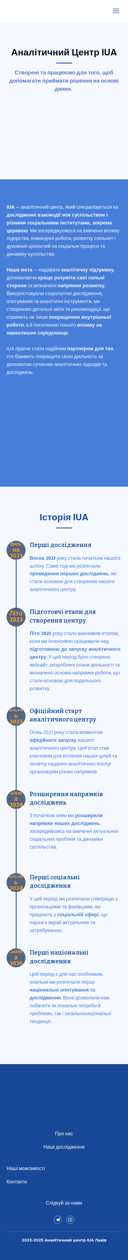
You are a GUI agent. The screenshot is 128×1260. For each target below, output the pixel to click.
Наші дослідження (64, 1147)
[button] (58, 1220)
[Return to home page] (18, 11)
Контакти (17, 1182)
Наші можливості (26, 1169)
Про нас (64, 1134)
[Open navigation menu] (116, 10)
